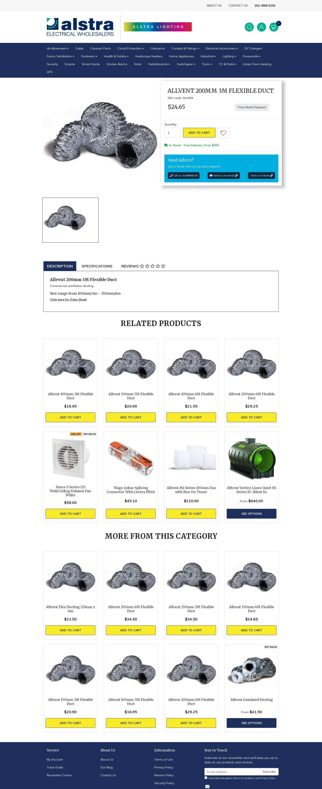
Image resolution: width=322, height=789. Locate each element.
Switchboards (158, 64)
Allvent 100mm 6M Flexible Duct (191, 396)
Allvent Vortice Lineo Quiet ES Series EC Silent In (251, 490)
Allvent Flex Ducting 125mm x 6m (70, 609)
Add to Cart (199, 133)
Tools (206, 64)
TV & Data (226, 64)
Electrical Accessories (221, 48)
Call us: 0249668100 (183, 175)
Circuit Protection (130, 48)
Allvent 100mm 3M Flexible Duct (70, 396)
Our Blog (106, 767)
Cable (79, 48)
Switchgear (185, 64)
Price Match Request (252, 107)
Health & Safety (115, 56)
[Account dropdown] (261, 27)
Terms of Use (163, 759)
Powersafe (250, 56)
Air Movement (56, 48)
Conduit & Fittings (184, 48)
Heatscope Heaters (148, 56)
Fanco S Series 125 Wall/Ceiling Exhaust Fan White (70, 491)
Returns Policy (164, 775)
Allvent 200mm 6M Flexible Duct (252, 396)
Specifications (97, 266)
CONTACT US (238, 5)
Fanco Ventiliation (59, 56)
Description (60, 266)
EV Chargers (253, 48)
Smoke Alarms (117, 64)
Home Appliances (181, 56)
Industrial (207, 56)
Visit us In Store (261, 175)
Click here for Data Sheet (68, 299)
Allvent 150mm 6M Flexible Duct (251, 609)
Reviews (143, 266)
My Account (55, 759)
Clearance (158, 48)
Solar (138, 64)
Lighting (228, 56)
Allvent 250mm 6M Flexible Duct (131, 609)
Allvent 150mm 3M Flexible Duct (130, 396)
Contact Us (108, 775)
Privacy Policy (163, 767)
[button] (223, 133)
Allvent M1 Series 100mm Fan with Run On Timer (191, 490)
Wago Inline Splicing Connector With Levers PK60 (131, 490)
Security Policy (164, 783)
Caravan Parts (100, 48)
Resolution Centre (59, 775)
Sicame (70, 64)
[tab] (59, 266)
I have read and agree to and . (240, 778)
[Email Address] (232, 771)
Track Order (55, 767)
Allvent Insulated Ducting (251, 700)
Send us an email (224, 175)
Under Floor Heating (257, 64)
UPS (50, 72)
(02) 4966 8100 (265, 5)
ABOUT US (214, 5)
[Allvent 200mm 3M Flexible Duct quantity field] (172, 133)
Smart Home (91, 64)
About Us (106, 759)
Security (52, 64)
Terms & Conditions (244, 778)
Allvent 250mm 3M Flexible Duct (191, 609)
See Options (252, 514)
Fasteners (88, 56)
